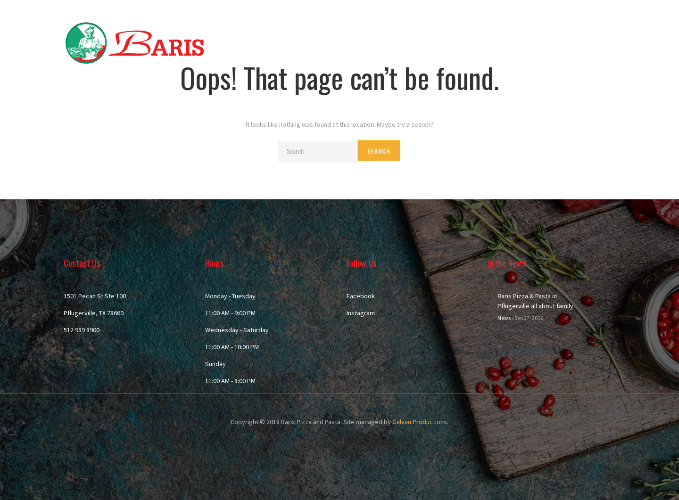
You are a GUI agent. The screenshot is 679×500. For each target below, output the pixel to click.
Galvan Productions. (420, 422)
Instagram (361, 313)
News (504, 317)
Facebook (361, 296)
